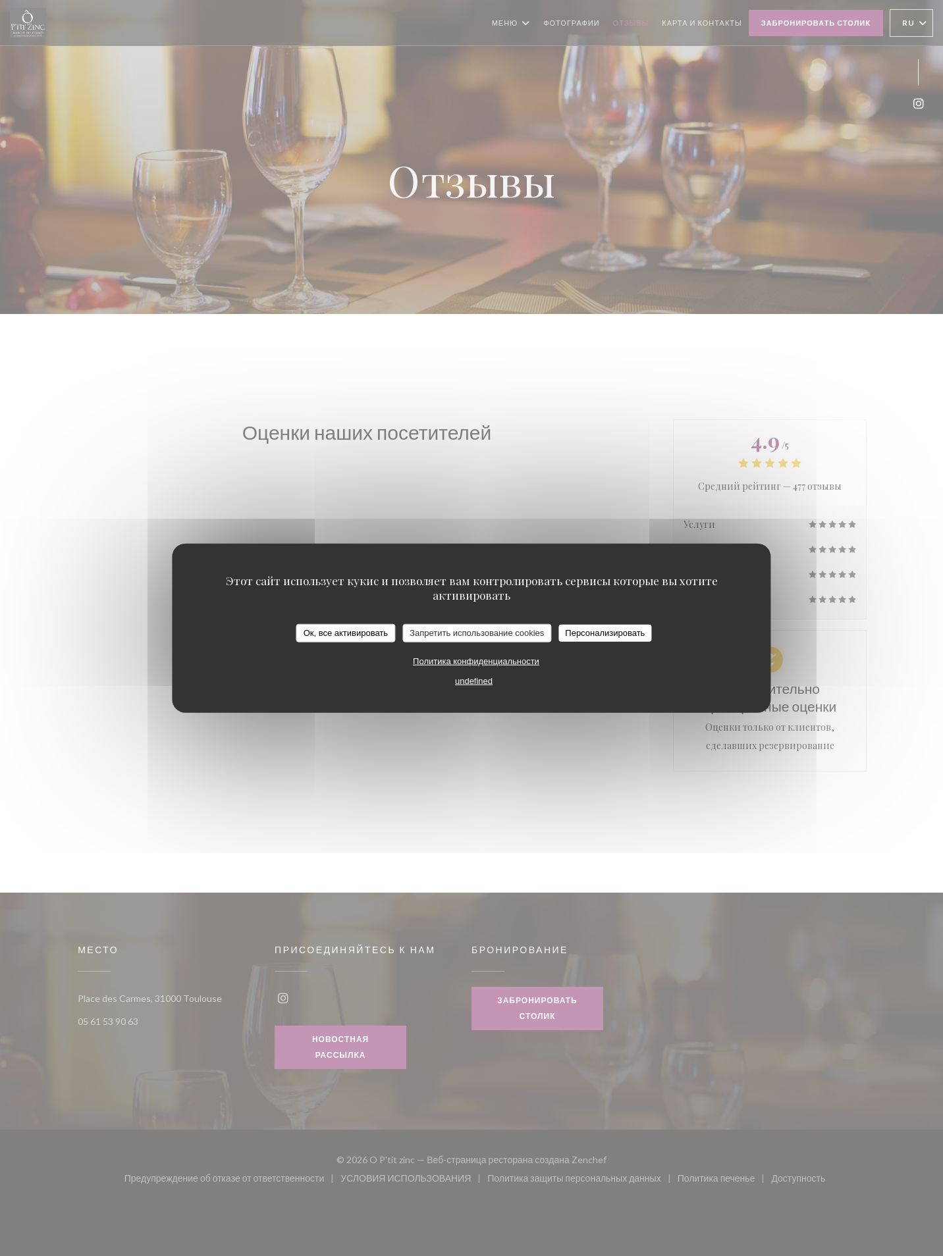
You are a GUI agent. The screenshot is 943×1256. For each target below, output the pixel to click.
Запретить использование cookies (477, 633)
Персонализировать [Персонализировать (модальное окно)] (605, 633)
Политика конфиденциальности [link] (476, 661)
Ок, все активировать (346, 633)
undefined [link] (474, 680)
